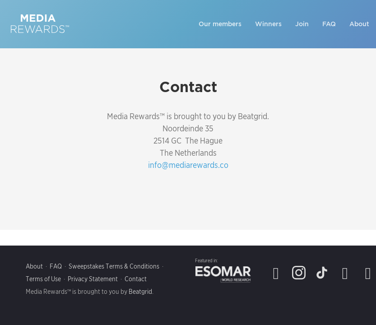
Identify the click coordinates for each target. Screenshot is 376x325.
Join (302, 24)
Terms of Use (43, 279)
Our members (220, 24)
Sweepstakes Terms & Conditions (114, 266)
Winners (268, 24)
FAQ (329, 24)
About (359, 24)
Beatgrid (140, 291)
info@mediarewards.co (188, 165)
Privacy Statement (93, 279)
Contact (136, 279)
